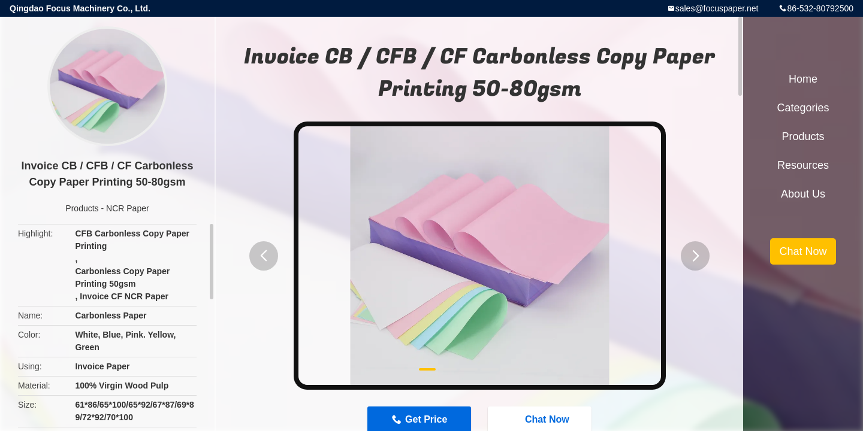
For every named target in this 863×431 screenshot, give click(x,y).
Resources (803, 165)
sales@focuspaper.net (717, 8)
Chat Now (802, 251)
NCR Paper (127, 208)
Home (803, 79)
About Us (803, 194)
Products (81, 208)
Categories (803, 108)
